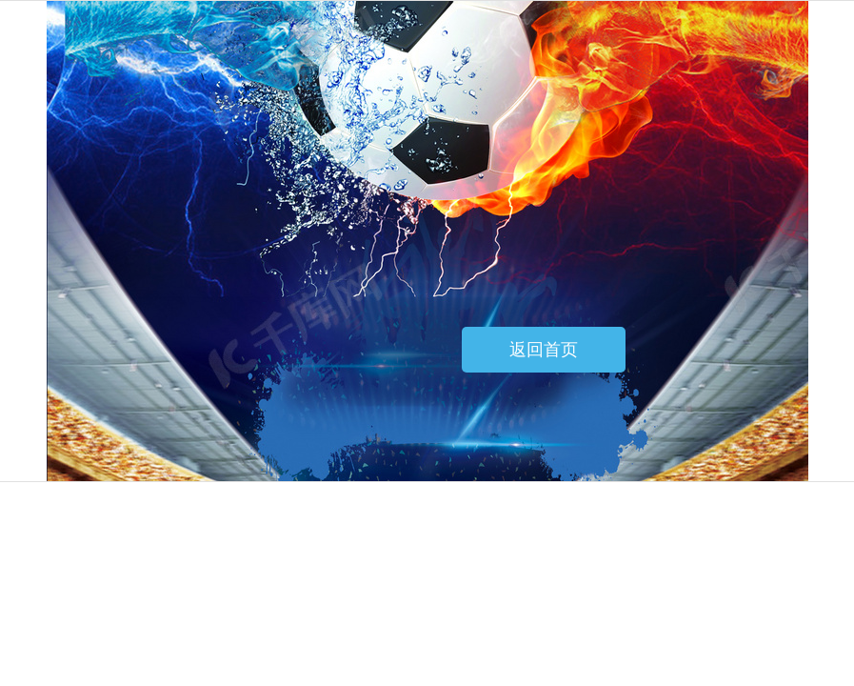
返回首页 (543, 349)
